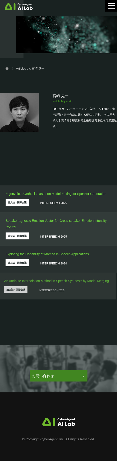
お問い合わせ (58, 376)
